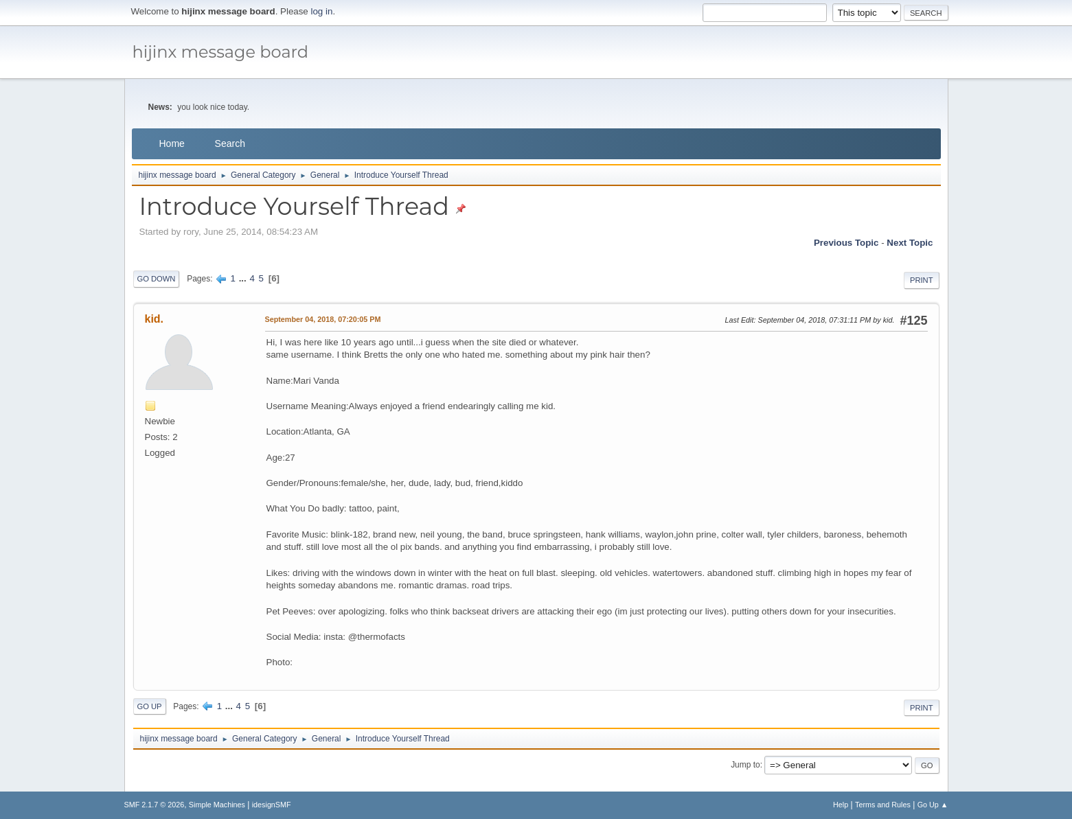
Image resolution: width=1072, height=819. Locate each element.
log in (322, 11)
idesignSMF (271, 804)
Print (921, 280)
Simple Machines (217, 804)
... (244, 278)
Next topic (910, 243)
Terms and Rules (883, 804)
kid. (154, 319)
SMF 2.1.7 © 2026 (154, 804)
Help (840, 804)
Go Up (149, 706)
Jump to (745, 765)
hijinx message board (221, 52)
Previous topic (846, 243)
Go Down (156, 279)
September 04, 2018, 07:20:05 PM (323, 319)
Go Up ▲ (932, 804)
